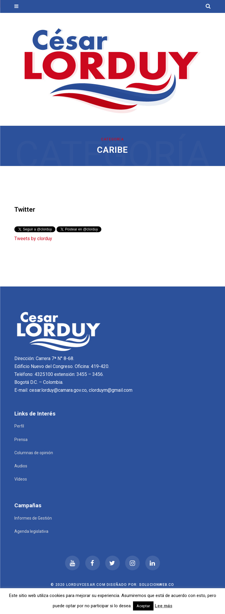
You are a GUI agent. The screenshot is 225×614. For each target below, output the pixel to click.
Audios (20, 466)
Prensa (21, 439)
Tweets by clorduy (33, 238)
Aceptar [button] (143, 606)
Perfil (19, 426)
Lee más (163, 605)
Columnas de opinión (33, 452)
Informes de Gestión (33, 518)
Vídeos (20, 479)
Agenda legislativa (31, 531)
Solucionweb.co (156, 585)
